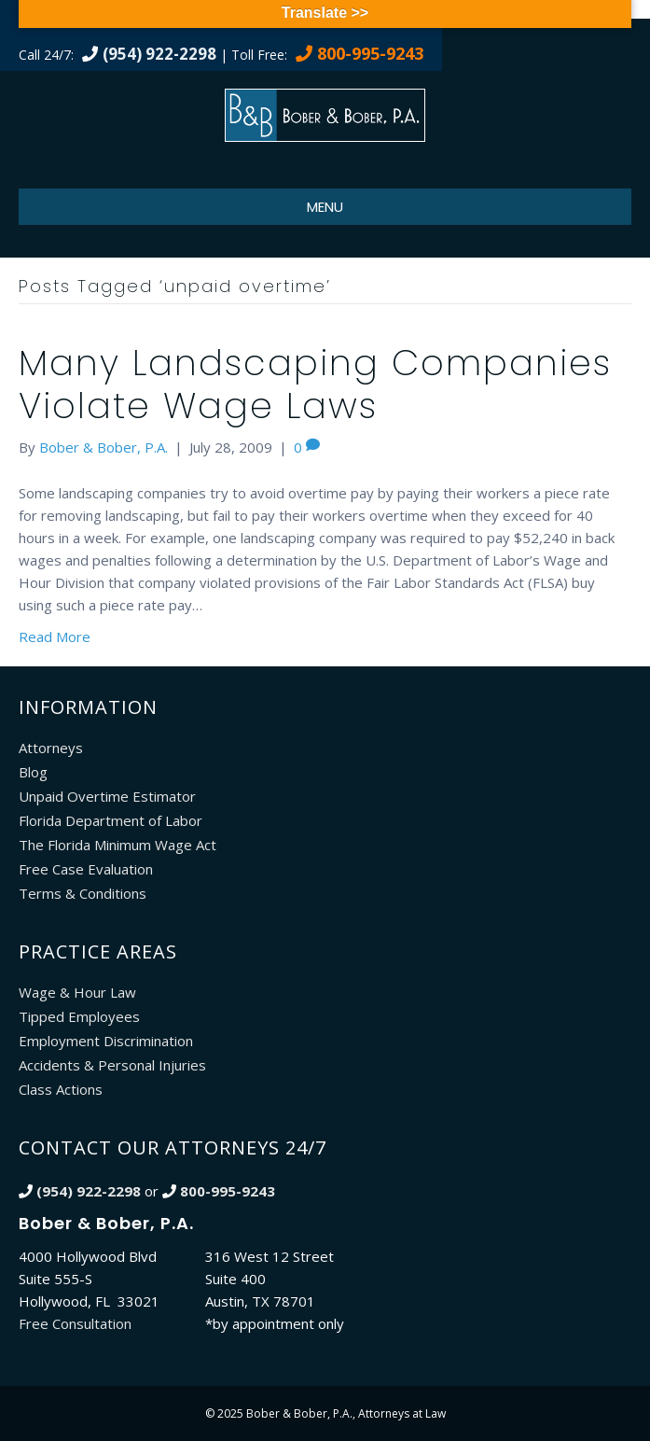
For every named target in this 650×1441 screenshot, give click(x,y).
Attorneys (51, 747)
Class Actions (61, 1089)
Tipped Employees (79, 1016)
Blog (33, 771)
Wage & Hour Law (77, 992)
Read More (54, 636)
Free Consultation (75, 1323)
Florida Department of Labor (110, 820)
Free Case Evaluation (86, 869)
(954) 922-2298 (159, 53)
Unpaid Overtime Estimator (107, 796)
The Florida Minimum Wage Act (117, 844)
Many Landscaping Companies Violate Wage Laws (315, 384)
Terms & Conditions (82, 893)
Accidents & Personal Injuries (112, 1065)
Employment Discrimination (106, 1040)
